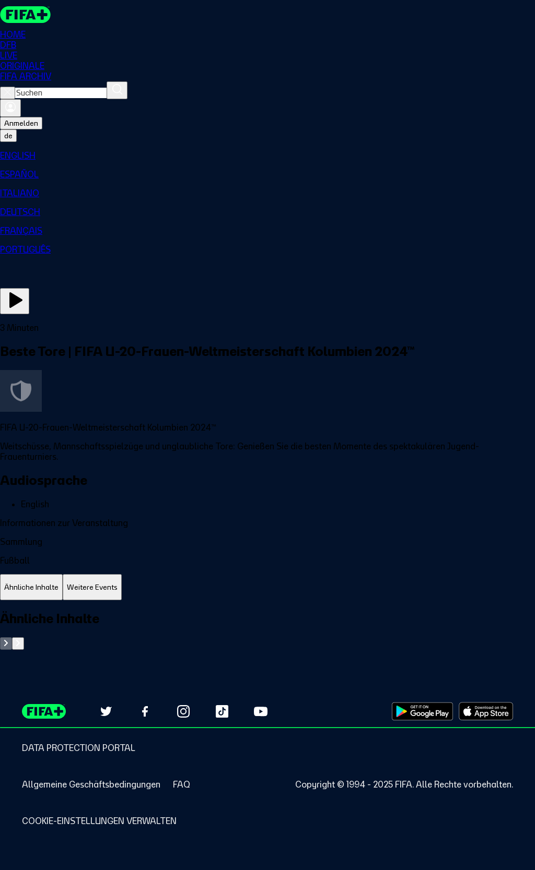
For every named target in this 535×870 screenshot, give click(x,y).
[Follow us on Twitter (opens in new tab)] (106, 711)
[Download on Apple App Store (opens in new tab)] (486, 711)
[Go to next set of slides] (18, 643)
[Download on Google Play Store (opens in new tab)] (422, 711)
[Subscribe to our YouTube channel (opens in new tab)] (260, 711)
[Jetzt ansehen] (14, 301)
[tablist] (267, 587)
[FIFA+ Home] (25, 14)
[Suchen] (117, 90)
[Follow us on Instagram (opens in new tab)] (183, 711)
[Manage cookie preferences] (99, 821)
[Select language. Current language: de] (8, 135)
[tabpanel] (267, 630)
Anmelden (21, 123)
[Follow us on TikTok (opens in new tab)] (222, 711)
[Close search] (7, 93)
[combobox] (61, 93)
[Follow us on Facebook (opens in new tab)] (144, 711)
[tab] (31, 587)
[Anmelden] (10, 108)
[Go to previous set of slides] (6, 643)
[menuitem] (267, 155)
